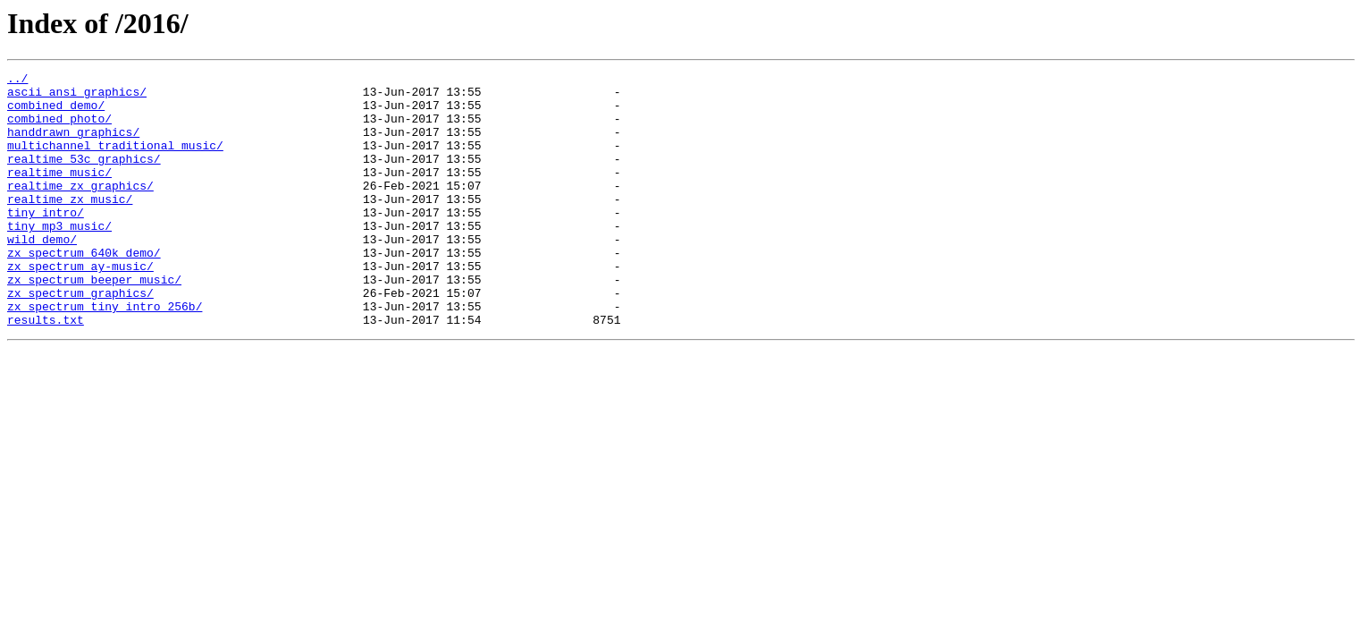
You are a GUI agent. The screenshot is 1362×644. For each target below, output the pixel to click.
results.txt (45, 370)
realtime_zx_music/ (69, 225)
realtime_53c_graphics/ (84, 177)
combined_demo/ (56, 113)
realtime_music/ (59, 193)
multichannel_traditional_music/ (115, 161)
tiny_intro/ (45, 241)
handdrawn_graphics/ (73, 145)
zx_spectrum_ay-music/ (80, 306)
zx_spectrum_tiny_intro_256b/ (104, 354)
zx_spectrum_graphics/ (80, 338)
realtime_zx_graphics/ (80, 209)
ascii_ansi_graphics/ (77, 97)
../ (17, 80)
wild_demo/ (42, 274)
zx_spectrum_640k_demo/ (84, 290)
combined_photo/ (59, 129)
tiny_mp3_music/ (59, 258)
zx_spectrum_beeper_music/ (94, 322)
